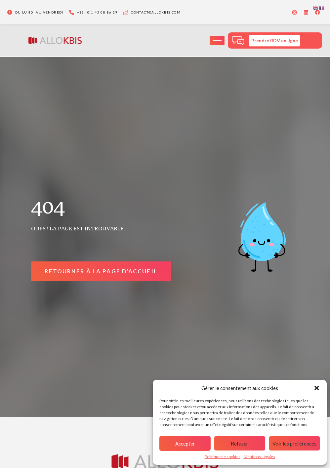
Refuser (239, 444)
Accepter (185, 444)
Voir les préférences (294, 444)
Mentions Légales (259, 456)
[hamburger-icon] (217, 40)
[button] (316, 388)
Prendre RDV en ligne (274, 40)
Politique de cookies (222, 456)
